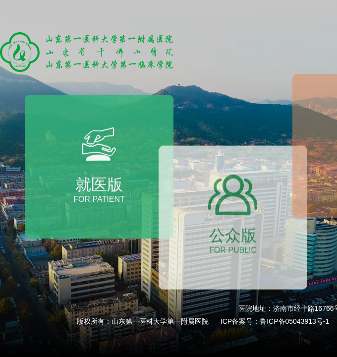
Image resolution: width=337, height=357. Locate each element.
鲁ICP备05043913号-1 (294, 321)
